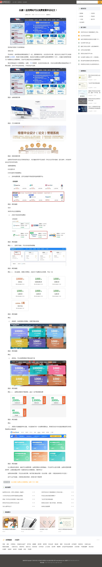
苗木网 (53, 546)
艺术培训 (41, 546)
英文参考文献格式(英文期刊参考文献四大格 (90, 60)
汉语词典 (77, 546)
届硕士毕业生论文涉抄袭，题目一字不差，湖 (94, 91)
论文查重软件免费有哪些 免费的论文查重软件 (10, 529)
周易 (4, 544)
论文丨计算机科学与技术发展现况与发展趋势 (94, 107)
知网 (30, 482)
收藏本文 (48, 14)
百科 (61, 562)
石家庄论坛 (15, 546)
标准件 (15, 549)
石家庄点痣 (88, 544)
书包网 (29, 549)
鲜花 (25, 549)
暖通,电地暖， (6, 546)
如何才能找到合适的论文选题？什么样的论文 (90, 39)
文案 (56, 562)
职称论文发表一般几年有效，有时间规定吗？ (52, 503)
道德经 (9, 549)
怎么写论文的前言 (85, 35)
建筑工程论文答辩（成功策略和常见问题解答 (90, 46)
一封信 (81, 19)
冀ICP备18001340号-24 (73, 560)
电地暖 (20, 549)
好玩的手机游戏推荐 (67, 546)
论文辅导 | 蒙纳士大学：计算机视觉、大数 (90, 57)
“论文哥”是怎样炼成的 (47, 499)
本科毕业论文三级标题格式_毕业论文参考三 (52, 492)
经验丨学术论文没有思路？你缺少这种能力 (14, 499)
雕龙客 (56, 544)
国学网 (45, 544)
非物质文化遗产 (21, 544)
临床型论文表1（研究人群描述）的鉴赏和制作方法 (14, 492)
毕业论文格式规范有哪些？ (48, 495)
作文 (54, 562)
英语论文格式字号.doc (86, 53)
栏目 (46, 562)
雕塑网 (59, 546)
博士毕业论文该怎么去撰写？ (94, 76)
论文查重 (12, 57)
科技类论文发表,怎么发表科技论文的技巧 (90, 64)
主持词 (93, 13)
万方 (31, 63)
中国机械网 (84, 546)
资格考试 (21, 546)
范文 (52, 562)
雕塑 (61, 544)
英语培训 (34, 546)
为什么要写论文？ (7, 506)
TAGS (49, 562)
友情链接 (7, 540)
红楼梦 (4, 549)
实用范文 (20, 2)
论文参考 (25, 2)
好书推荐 (74, 544)
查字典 (29, 544)
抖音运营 (50, 544)
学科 (59, 562)
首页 (15, 2)
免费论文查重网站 (22, 482)
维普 (37, 482)
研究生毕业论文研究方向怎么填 (11, 503)
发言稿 (81, 16)
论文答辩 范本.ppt (85, 43)
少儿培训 (47, 546)
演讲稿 (81, 13)
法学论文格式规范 (85, 50)
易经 (8, 544)
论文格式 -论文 (44, 529)
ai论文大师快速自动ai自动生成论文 (66, 529)
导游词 (93, 16)
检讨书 (93, 19)
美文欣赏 (91, 546)
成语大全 (28, 546)
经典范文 (80, 544)
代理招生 (13, 544)
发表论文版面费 (45, 506)
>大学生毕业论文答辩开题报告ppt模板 (13, 495)
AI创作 (17, 540)
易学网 (39, 544)
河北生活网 (67, 544)
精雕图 (34, 544)
